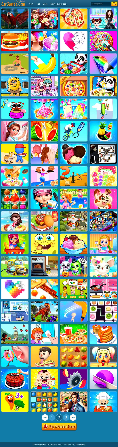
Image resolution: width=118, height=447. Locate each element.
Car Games (81, 444)
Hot (38, 3)
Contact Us (61, 444)
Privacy (72, 444)
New (31, 3)
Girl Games (52, 444)
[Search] (101, 4)
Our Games (42, 444)
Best (45, 3)
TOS (67, 444)
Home (35, 444)
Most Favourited (58, 3)
